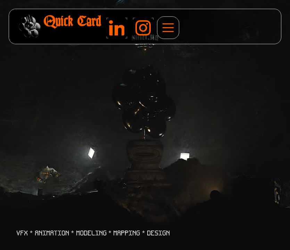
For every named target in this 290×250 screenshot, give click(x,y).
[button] (168, 28)
